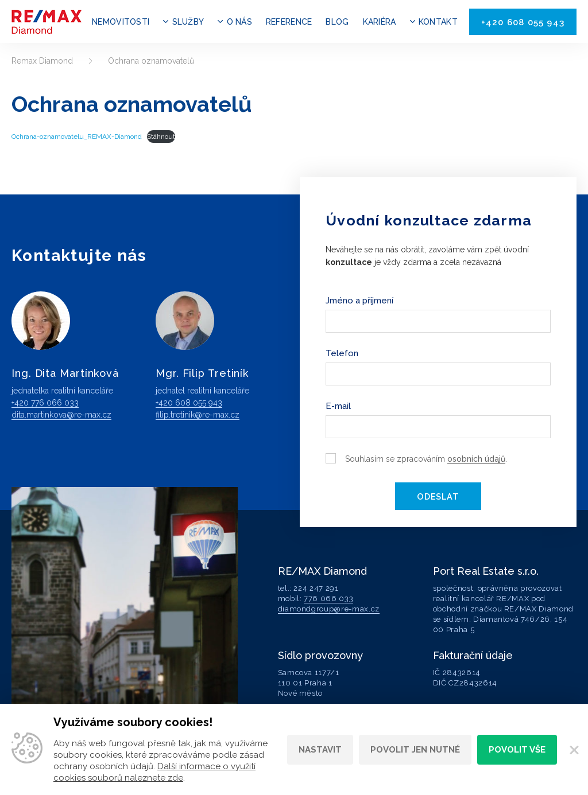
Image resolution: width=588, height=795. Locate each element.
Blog (337, 21)
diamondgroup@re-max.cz (329, 607)
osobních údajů (476, 458)
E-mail (338, 406)
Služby (188, 21)
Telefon (342, 353)
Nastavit (320, 750)
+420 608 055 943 (522, 22)
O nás (239, 21)
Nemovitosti (120, 21)
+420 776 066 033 (45, 402)
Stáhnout (161, 136)
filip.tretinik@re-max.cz (197, 414)
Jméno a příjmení (359, 300)
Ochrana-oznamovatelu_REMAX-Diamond (76, 136)
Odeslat (438, 496)
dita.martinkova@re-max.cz (61, 414)
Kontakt (438, 21)
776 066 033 (328, 597)
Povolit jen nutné (415, 750)
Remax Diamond (42, 60)
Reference (289, 21)
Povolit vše (517, 750)
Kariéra (379, 21)
